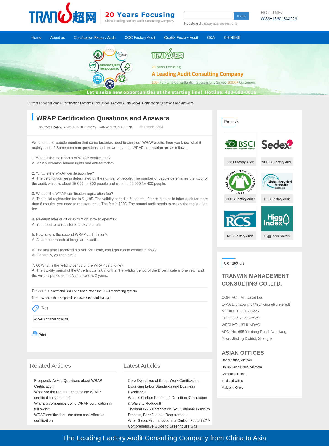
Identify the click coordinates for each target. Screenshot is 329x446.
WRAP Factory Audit (115, 103)
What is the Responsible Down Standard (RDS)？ (77, 298)
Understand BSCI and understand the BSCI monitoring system (92, 291)
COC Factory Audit (140, 37)
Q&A (211, 37)
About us (57, 37)
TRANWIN (58, 127)
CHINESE (232, 37)
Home (36, 37)
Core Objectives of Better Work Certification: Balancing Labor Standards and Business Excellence (164, 386)
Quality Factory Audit (181, 37)
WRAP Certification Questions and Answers (163, 103)
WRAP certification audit (51, 319)
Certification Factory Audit (95, 37)
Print (42, 335)
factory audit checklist (217, 23)
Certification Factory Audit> (81, 103)
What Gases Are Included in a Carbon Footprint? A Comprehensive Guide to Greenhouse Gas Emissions (169, 426)
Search (241, 16)
